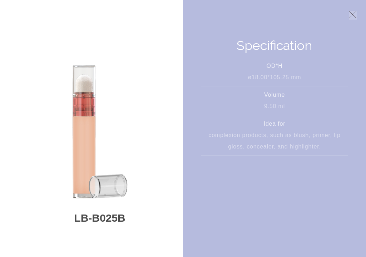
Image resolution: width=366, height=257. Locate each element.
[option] (99, 130)
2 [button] (105, 194)
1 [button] (94, 194)
